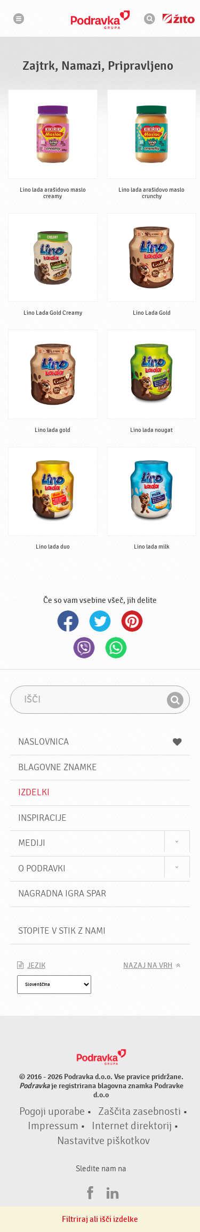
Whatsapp (116, 647)
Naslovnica (100, 742)
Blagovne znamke (57, 767)
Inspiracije (42, 818)
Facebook (68, 621)
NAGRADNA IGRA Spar (62, 893)
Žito (179, 18)
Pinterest (132, 621)
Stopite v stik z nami (62, 931)
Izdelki (34, 792)
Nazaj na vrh (147, 965)
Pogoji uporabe (52, 1111)
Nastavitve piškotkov (103, 1141)
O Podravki (42, 868)
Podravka (100, 19)
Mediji (31, 843)
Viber (84, 647)
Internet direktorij (132, 1126)
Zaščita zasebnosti (139, 1111)
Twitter (100, 621)
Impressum (53, 1126)
